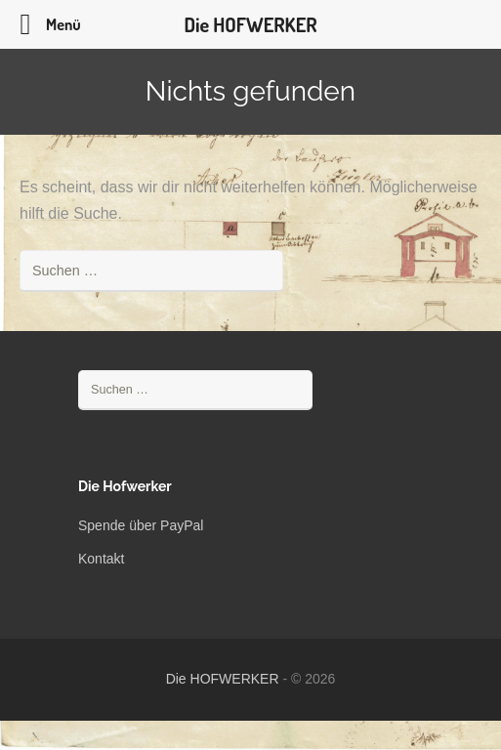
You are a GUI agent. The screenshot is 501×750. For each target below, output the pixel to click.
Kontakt (101, 558)
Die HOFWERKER (222, 679)
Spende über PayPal (140, 525)
